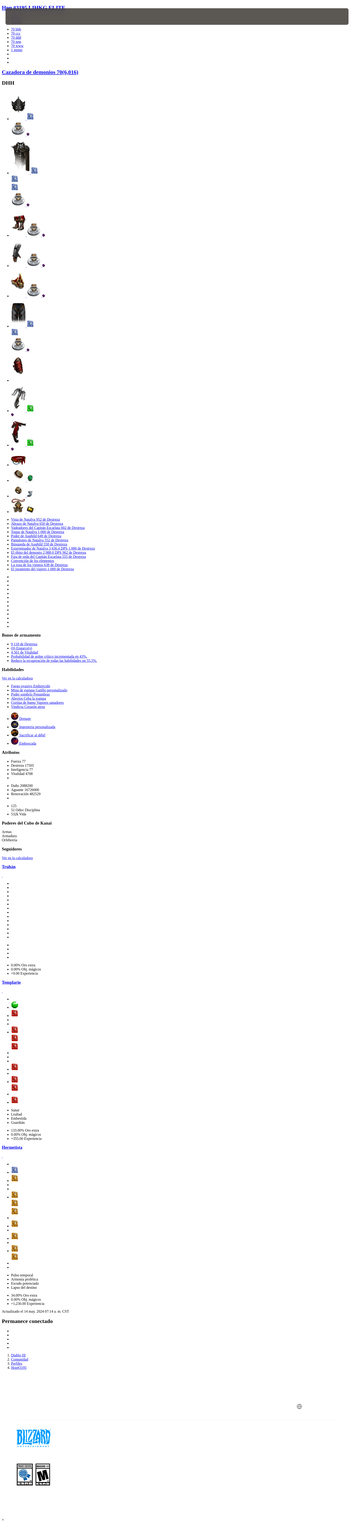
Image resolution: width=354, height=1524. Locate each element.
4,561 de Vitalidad (24, 652)
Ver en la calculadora (17, 678)
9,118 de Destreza (24, 644)
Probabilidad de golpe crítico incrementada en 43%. (49, 656)
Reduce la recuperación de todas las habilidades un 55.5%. (54, 661)
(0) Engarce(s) (21, 648)
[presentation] (22, 16)
